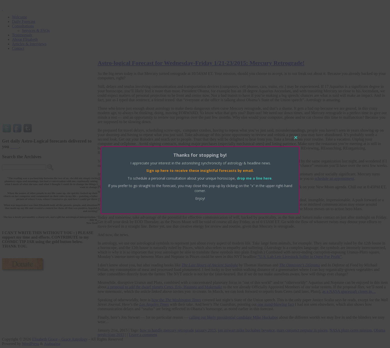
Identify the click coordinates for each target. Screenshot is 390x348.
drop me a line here (254, 178)
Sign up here (157, 170)
